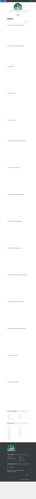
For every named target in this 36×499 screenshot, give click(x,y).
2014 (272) (9, 439)
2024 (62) (9, 428)
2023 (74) (20, 428)
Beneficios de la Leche (19, 470)
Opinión (20, 414)
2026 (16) (9, 426)
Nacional (9, 416)
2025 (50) (20, 426)
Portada (25, 21)
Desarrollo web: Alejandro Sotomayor (24, 479)
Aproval (9, 414)
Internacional (20, 416)
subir (27, 474)
